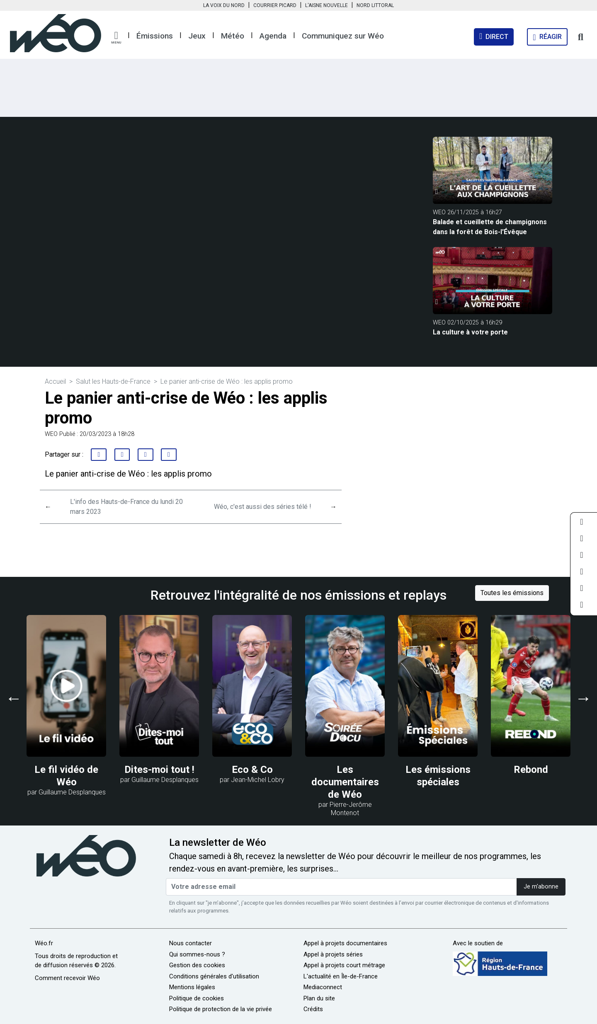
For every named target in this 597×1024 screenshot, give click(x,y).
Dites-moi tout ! (159, 769)
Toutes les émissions (512, 593)
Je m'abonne (541, 886)
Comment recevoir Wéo (67, 978)
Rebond (531, 769)
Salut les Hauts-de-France (113, 381)
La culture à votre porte (470, 332)
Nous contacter (190, 943)
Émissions (154, 36)
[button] (116, 37)
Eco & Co (252, 769)
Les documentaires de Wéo (345, 782)
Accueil (55, 381)
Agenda (273, 36)
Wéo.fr (44, 943)
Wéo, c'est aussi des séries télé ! (262, 507)
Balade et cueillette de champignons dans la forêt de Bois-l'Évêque (490, 227)
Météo (232, 36)
